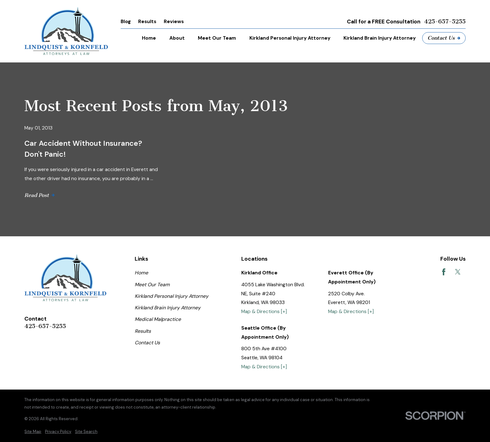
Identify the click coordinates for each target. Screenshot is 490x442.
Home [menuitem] (149, 38)
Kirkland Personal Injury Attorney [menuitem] (289, 38)
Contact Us (444, 38)
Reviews (174, 21)
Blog (126, 21)
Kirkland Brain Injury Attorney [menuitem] (379, 38)
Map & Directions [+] (264, 311)
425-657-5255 (445, 21)
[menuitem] (32, 431)
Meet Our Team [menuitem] (217, 38)
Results (147, 21)
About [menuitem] (177, 38)
